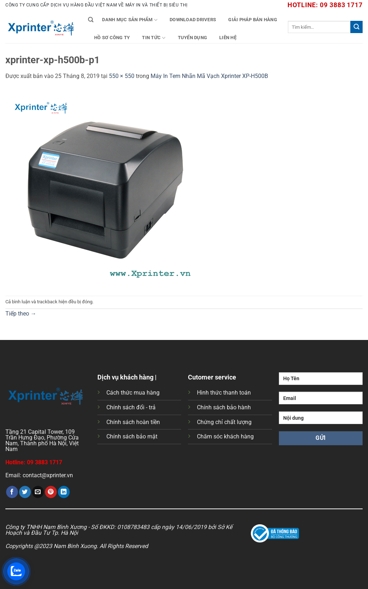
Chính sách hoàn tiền (133, 422)
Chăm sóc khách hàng (225, 436)
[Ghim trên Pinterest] (51, 492)
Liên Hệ (227, 37)
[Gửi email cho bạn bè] (38, 492)
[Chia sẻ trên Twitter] (25, 492)
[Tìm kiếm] (90, 20)
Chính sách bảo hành (224, 407)
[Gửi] (356, 27)
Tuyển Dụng (192, 37)
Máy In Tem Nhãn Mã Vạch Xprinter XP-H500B (209, 76)
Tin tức (153, 37)
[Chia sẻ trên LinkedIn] (64, 492)
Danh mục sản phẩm (129, 20)
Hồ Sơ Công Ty (112, 37)
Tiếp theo (20, 313)
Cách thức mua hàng (133, 392)
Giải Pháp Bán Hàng (252, 19)
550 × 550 (121, 76)
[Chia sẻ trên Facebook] (12, 492)
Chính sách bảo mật (131, 436)
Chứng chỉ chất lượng (224, 422)
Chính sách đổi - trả (131, 407)
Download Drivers (193, 19)
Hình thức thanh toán (224, 392)
